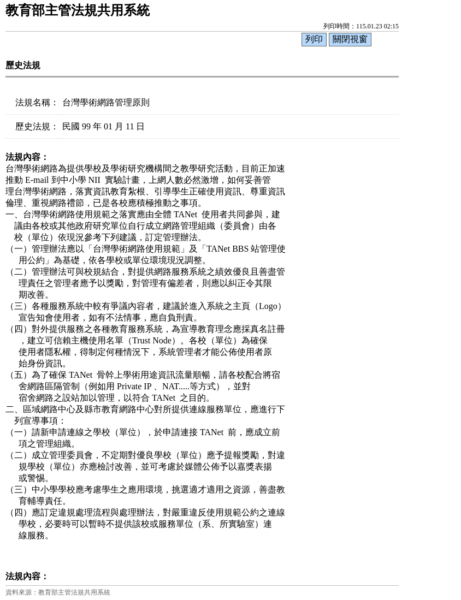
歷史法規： (37, 126)
